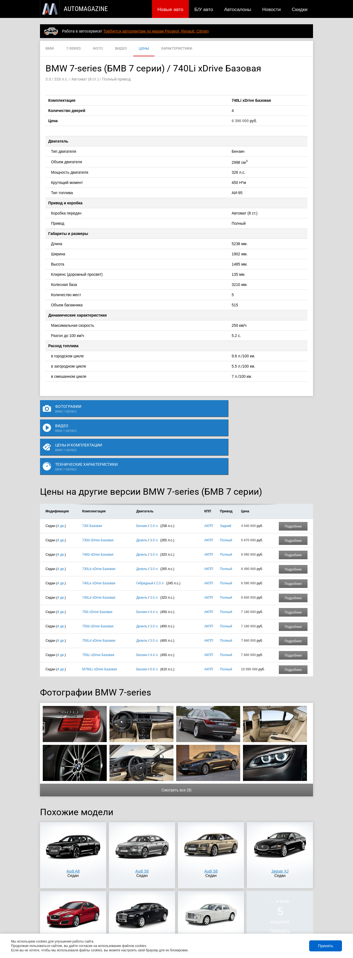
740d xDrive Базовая (97, 500)
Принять (325, 946)
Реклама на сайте (247, 926)
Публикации (75, 926)
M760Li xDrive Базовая (99, 615)
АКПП (208, 471)
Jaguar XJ (279, 817)
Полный (226, 486)
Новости (271, 9)
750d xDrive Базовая (97, 572)
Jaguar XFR (73, 886)
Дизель (141, 486)
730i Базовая (92, 471)
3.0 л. (154, 486)
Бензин (141, 471)
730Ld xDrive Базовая (98, 515)
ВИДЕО (120, 48)
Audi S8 (211, 817)
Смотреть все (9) (176, 736)
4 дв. (61, 471)
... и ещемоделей (280, 861)
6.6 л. (154, 615)
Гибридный (144, 529)
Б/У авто (203, 9)
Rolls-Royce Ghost (142, 886)
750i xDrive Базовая (97, 558)
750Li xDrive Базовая (98, 601)
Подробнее (293, 472)
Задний (225, 471)
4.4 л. (154, 558)
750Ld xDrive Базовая (98, 586)
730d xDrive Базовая (97, 486)
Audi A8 (73, 817)
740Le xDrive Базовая (98, 529)
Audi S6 (142, 817)
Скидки (299, 9)
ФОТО (97, 48)
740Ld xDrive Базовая (98, 543)
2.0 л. (154, 471)
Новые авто (170, 9)
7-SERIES (73, 48)
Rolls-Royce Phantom (210, 886)
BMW (50, 48)
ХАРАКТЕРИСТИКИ (177, 48)
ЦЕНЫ (143, 48)
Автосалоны (237, 9)
